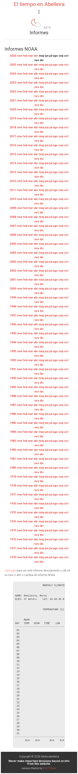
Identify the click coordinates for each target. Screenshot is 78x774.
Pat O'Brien (49, 768)
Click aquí (10, 570)
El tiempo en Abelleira (39, 4)
